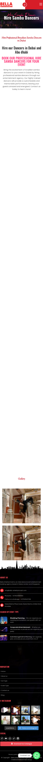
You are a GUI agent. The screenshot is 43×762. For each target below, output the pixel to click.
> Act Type (3, 681)
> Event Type (4, 686)
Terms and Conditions (28, 754)
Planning (29, 637)
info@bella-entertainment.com (16, 590)
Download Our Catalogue (21, 744)
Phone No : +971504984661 (14, 596)
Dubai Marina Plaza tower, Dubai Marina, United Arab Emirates (23, 605)
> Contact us (4, 690)
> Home (2, 671)
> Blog (2, 695)
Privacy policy (13, 754)
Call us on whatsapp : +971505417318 (18, 599)
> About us (3, 676)
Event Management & (18, 637)
